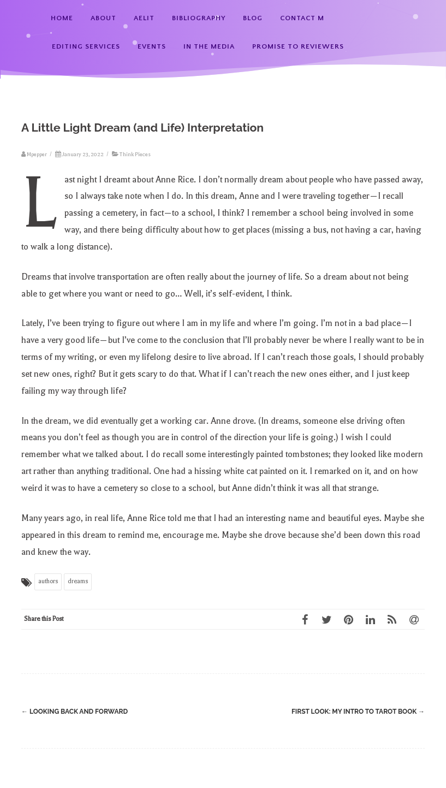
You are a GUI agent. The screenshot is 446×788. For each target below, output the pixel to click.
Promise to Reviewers (298, 46)
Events (152, 46)
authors (48, 581)
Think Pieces (135, 154)
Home (62, 18)
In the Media (209, 46)
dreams (78, 581)
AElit (144, 18)
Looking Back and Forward (74, 711)
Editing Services (86, 46)
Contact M (302, 18)
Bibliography (198, 18)
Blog (253, 18)
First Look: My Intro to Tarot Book (358, 711)
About (103, 18)
